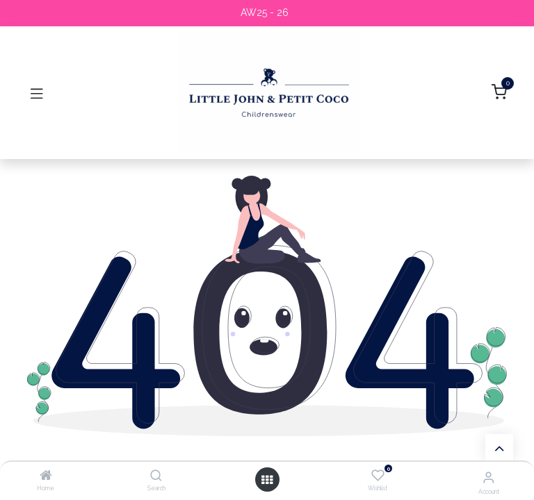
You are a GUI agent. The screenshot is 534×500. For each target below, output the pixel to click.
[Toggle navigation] (37, 93)
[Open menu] (267, 480)
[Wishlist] (378, 475)
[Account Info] (488, 477)
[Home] (46, 476)
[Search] (156, 476)
